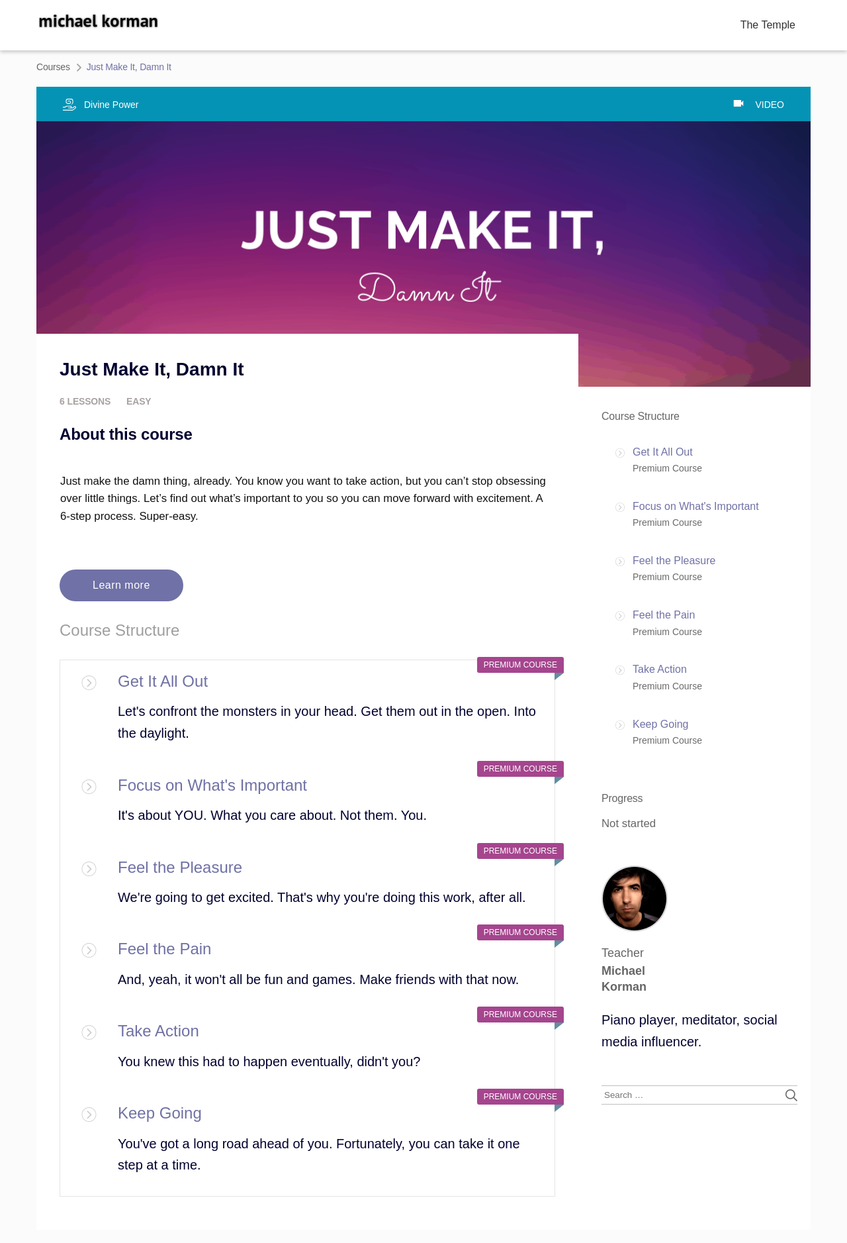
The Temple (767, 24)
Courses (53, 67)
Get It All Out (163, 681)
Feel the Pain (164, 949)
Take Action (158, 1031)
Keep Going (160, 1113)
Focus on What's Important (212, 785)
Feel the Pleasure (180, 867)
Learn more (121, 585)
